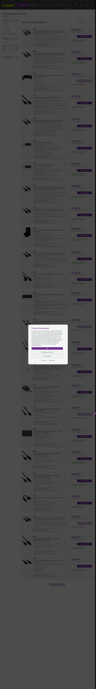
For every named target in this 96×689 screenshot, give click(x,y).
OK (47, 348)
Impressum (44, 360)
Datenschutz (52, 360)
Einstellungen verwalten (47, 352)
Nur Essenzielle (47, 356)
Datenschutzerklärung (36, 345)
